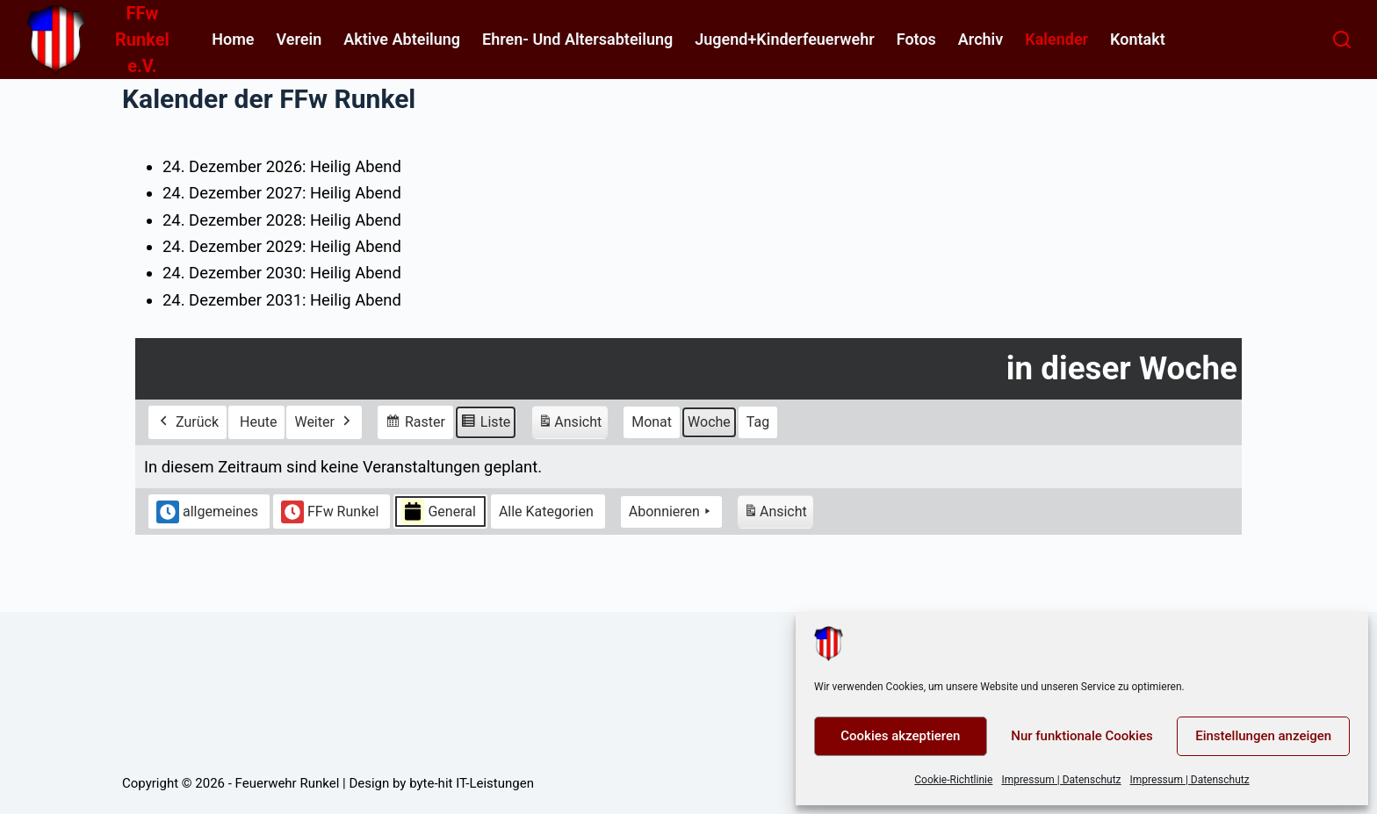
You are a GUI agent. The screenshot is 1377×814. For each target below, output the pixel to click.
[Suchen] (1342, 39)
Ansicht (572, 423)
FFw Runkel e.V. (142, 39)
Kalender (1056, 39)
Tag (757, 421)
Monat (651, 421)
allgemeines (207, 511)
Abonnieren (671, 511)
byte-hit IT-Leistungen (471, 783)
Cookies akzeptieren (900, 736)
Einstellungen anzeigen (1263, 736)
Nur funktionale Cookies (1081, 736)
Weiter (323, 421)
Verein (298, 39)
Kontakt (1137, 39)
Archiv (980, 39)
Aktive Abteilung (401, 39)
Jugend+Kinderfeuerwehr (784, 39)
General (438, 511)
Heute (258, 421)
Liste (485, 423)
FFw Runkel (330, 511)
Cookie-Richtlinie (953, 780)
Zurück (187, 421)
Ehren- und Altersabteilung (577, 39)
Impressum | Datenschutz (1061, 780)
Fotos (916, 39)
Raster (415, 423)
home (233, 39)
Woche (709, 421)
